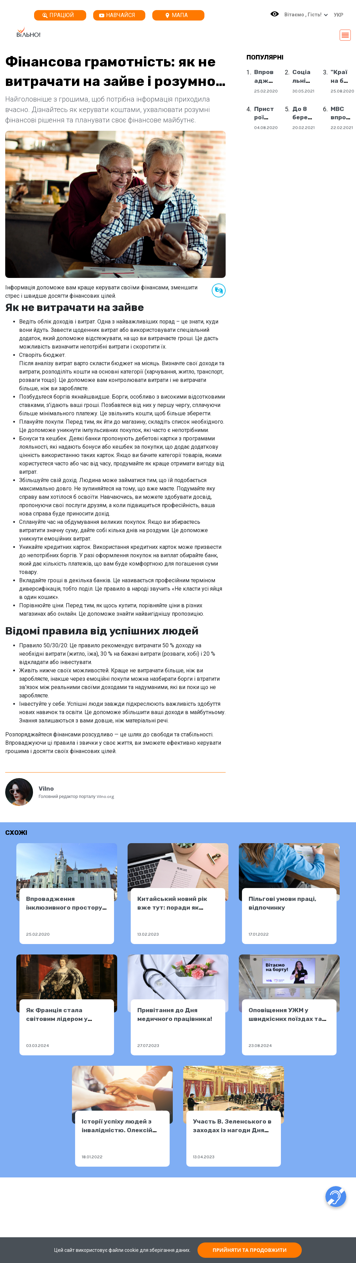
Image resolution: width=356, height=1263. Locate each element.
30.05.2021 (303, 91)
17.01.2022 (259, 934)
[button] (337, 14)
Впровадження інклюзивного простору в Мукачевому (64, 907)
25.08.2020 (342, 91)
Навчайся (117, 15)
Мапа (176, 15)
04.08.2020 (266, 127)
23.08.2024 (260, 1045)
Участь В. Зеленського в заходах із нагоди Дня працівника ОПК (232, 1130)
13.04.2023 (204, 1156)
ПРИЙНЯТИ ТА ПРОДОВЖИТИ (250, 1250)
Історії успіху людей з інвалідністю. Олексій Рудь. (117, 1130)
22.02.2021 (342, 127)
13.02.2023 (148, 934)
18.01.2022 (92, 1156)
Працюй (58, 15)
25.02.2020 (266, 91)
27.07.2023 (148, 1045)
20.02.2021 (303, 127)
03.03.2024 (37, 1045)
